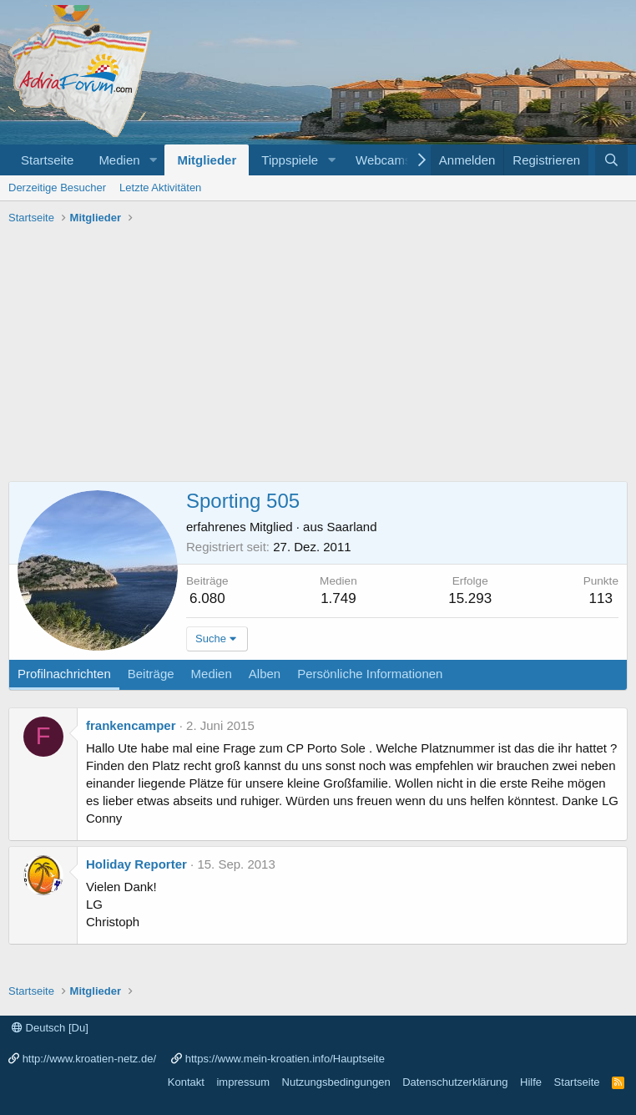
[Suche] (611, 159)
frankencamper (131, 725)
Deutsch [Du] (50, 1027)
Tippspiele (289, 160)
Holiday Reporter (136, 864)
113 (601, 598)
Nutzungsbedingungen (336, 1082)
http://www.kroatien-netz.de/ (89, 1058)
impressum (243, 1082)
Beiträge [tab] (151, 673)
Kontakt (186, 1082)
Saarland (351, 526)
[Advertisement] (318, 356)
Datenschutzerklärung (454, 1082)
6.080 (207, 598)
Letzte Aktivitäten (160, 187)
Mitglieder (206, 160)
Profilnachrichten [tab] (64, 673)
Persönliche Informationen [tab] (369, 673)
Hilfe (531, 1082)
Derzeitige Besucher (57, 187)
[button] (152, 159)
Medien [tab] (211, 673)
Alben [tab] (264, 673)
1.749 (338, 598)
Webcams (383, 160)
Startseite (47, 160)
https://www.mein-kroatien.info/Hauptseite (285, 1058)
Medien (118, 160)
